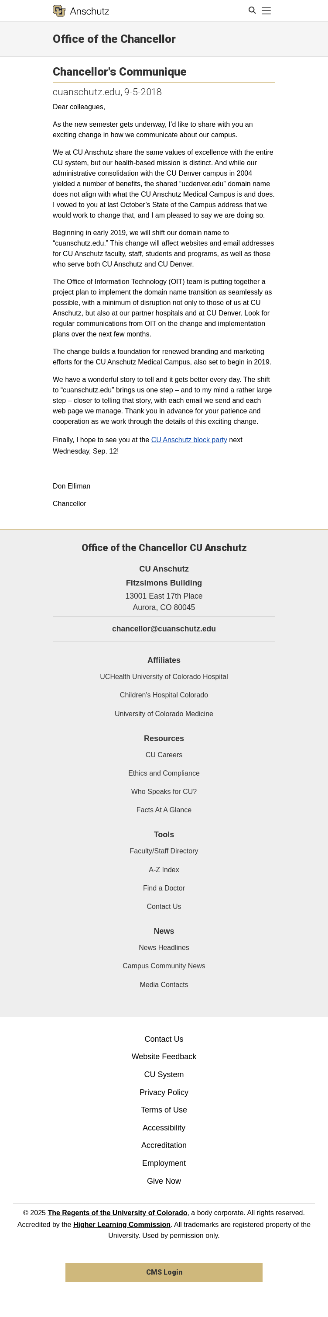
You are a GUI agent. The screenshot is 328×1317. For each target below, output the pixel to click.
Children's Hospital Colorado (164, 695)
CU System (164, 1074)
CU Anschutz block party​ (189, 440)
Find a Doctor (164, 888)
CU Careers (164, 755)
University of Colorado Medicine (164, 713)
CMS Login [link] (164, 1272)
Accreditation (164, 1145)
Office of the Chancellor (114, 38)
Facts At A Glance (164, 810)
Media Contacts (164, 984)
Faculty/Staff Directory (164, 851)
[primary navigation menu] (266, 11)
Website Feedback (164, 1056)
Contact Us (164, 906)
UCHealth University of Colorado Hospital (164, 676)
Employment (164, 1163)
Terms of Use (164, 1110)
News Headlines (164, 947)
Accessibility (164, 1127)
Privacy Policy (164, 1092)
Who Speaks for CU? (164, 791)
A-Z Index (164, 869)
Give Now (164, 1181)
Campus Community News (164, 966)
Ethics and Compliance (164, 773)
